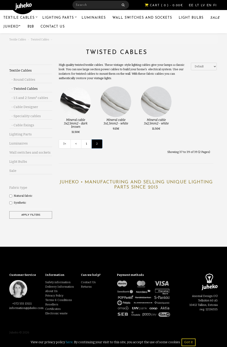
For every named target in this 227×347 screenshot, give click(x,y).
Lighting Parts (58, 18)
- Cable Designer (23, 107)
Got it (188, 342)
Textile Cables (19, 18)
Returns (86, 286)
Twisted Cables (40, 39)
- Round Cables (22, 80)
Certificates (53, 309)
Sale (215, 18)
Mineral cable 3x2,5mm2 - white (156, 121)
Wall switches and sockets (142, 18)
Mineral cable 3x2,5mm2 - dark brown (76, 123)
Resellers (51, 304)
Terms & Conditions (58, 300)
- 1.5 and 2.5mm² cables (28, 98)
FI (215, 5)
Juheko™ (12, 26)
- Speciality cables (25, 116)
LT (197, 5)
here (69, 342)
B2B (30, 26)
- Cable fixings (21, 125)
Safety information (57, 282)
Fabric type (18, 188)
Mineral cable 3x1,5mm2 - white (116, 121)
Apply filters (30, 215)
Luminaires (94, 18)
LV (203, 5)
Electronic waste (56, 313)
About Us (51, 291)
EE (192, 5)
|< (64, 143)
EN (210, 5)
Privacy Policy (54, 295)
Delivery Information (59, 286)
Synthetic (17, 202)
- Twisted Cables (23, 89)
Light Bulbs (191, 18)
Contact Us (53, 26)
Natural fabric (20, 195)
